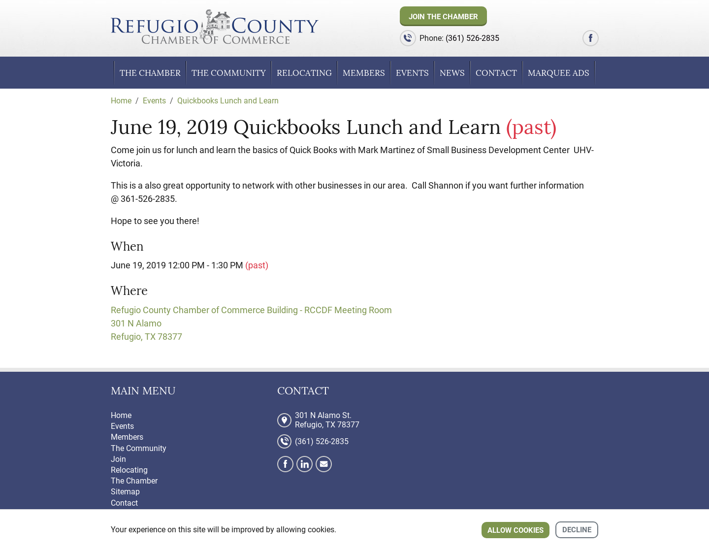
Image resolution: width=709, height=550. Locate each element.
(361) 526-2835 (472, 38)
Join (118, 459)
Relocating (304, 72)
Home (121, 415)
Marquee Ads (558, 72)
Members (364, 72)
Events (412, 72)
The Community (229, 72)
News (452, 72)
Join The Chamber (443, 16)
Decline (576, 529)
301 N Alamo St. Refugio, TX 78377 (327, 420)
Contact (496, 72)
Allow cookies (515, 530)
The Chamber (150, 72)
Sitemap (125, 491)
